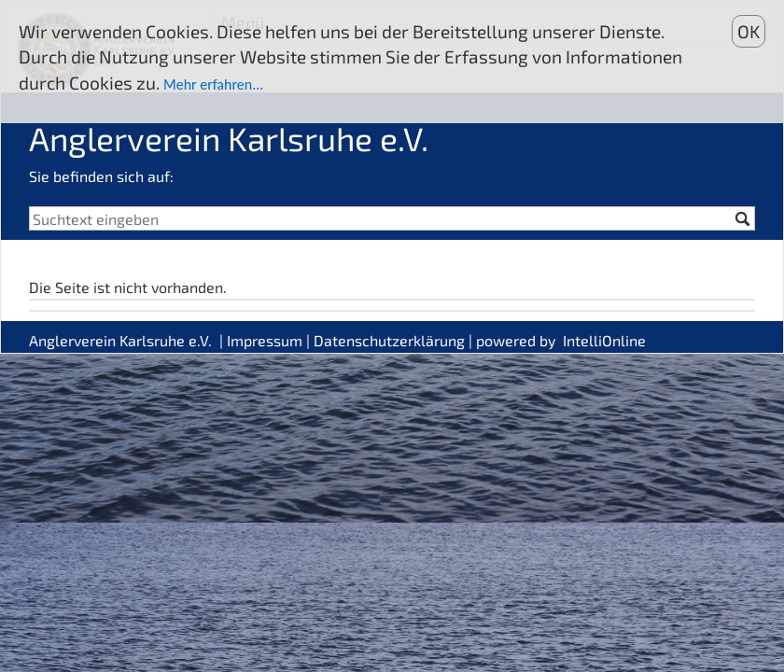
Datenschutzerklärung (389, 340)
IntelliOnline (604, 340)
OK (748, 31)
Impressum (264, 340)
